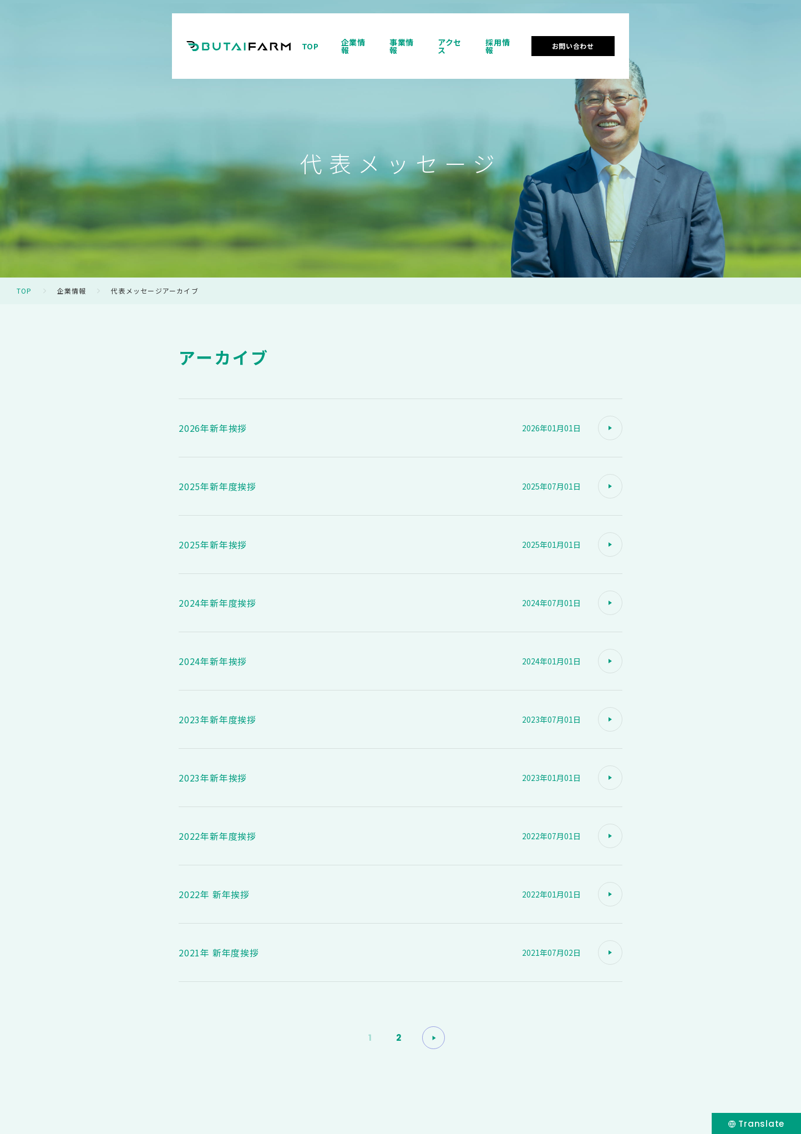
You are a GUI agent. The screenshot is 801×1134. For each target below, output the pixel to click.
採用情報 (645, 41)
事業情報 (536, 41)
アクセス (591, 41)
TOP (434, 41)
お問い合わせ (723, 41)
